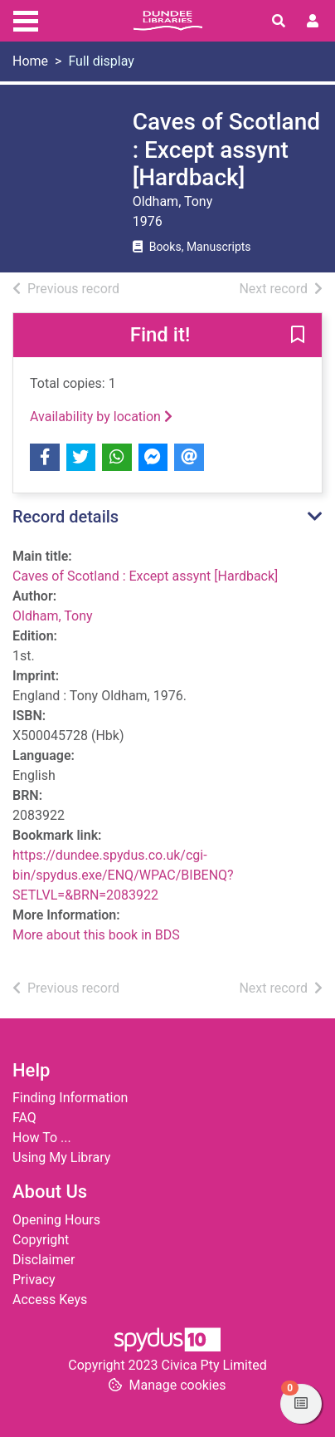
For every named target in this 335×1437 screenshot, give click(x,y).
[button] (297, 335)
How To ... (41, 1137)
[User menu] (312, 22)
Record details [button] (65, 517)
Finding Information (70, 1098)
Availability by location (101, 416)
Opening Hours (56, 1220)
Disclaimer (43, 1260)
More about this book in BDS (96, 935)
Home (30, 61)
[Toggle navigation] (25, 19)
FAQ (24, 1118)
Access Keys (49, 1299)
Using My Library (61, 1157)
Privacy (34, 1279)
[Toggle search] (278, 22)
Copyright (40, 1240)
